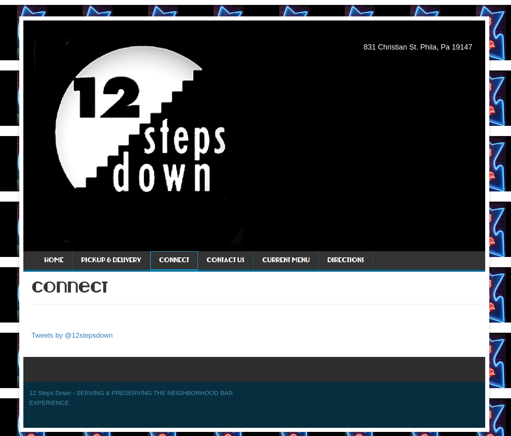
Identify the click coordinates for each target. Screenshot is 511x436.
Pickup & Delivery (111, 260)
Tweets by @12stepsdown (72, 335)
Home (54, 260)
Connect (174, 260)
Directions (345, 260)
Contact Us (226, 260)
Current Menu (286, 260)
